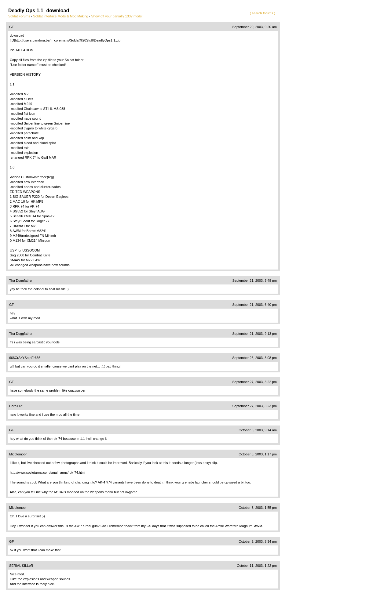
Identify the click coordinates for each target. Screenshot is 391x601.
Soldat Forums (19, 16)
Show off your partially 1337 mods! (117, 16)
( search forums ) (262, 13)
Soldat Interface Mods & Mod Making (60, 16)
